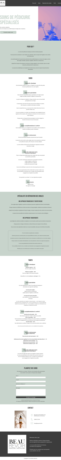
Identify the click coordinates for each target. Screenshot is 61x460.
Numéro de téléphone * (20, 384)
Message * (18, 388)
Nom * (17, 375)
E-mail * (17, 379)
